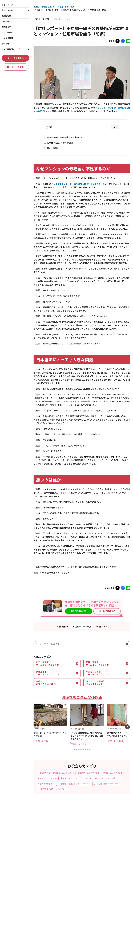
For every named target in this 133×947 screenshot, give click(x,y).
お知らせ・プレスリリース (114, 847)
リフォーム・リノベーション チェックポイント (101, 777)
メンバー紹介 (7, 32)
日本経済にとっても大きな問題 (62, 142)
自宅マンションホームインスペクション (18, 871)
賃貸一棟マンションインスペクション (67, 850)
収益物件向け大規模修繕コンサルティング (69, 865)
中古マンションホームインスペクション (18, 867)
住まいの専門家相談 (60, 880)
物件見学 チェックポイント (89, 772)
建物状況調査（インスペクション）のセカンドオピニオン (67, 895)
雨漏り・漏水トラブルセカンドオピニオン (69, 890)
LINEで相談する (77, 611)
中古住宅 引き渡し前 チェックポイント (74, 783)
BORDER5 (108, 897)
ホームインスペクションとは (115, 822)
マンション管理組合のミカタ (116, 894)
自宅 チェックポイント (70, 777)
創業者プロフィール (112, 870)
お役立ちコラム (109, 839)
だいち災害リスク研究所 (114, 901)
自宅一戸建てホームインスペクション (17, 841)
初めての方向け (44, 772)
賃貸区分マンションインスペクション (67, 854)
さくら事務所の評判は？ (114, 905)
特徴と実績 (107, 818)
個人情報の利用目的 (20, 915)
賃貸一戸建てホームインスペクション (67, 858)
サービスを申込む (17, 58)
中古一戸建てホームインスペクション (17, 837)
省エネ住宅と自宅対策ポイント (105, 783)
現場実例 (106, 843)
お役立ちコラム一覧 (82, 625)
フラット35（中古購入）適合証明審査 (67, 824)
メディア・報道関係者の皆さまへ (44, 915)
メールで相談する (101, 611)
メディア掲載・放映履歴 (114, 877)
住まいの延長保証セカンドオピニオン (17, 848)
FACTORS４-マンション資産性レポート (18, 878)
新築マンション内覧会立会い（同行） (17, 863)
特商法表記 (4, 915)
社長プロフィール (111, 866)
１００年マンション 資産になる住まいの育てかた (77, 184)
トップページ (7, 4)
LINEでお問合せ (81, 909)
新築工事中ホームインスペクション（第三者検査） (16, 825)
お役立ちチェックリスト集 (64, 772)
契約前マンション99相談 (12, 874)
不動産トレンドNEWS (64, 19)
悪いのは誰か (55, 148)
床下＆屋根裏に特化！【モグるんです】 (18, 844)
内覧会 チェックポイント (112, 772)
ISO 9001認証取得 (111, 873)
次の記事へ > (101, 625)
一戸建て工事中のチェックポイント (52, 788)
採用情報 (106, 882)
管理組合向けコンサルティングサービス (18, 886)
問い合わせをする (17, 67)
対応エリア (6, 27)
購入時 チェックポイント (48, 777)
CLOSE (114, 127)
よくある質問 (7, 38)
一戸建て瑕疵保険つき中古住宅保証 (66, 828)
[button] (74, 748)
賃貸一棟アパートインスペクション (66, 846)
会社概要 (107, 862)
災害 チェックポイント (47, 783)
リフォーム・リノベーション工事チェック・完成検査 (64, 885)
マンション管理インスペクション (15, 882)
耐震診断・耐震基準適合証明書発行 (66, 832)
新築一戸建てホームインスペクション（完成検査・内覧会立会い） (17, 831)
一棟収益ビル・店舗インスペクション (67, 862)
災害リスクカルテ (59, 900)
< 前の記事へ (63, 625)
